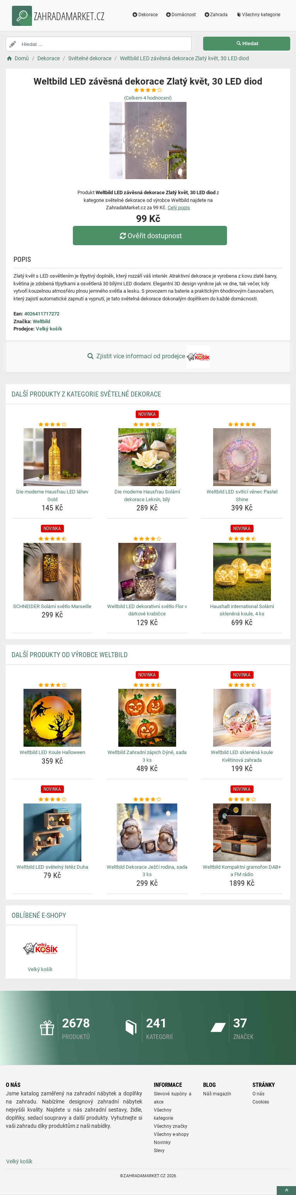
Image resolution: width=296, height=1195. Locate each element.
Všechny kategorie (257, 14)
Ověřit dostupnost (150, 236)
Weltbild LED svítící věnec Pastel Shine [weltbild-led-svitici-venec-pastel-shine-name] (242, 495)
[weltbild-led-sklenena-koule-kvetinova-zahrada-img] (242, 718)
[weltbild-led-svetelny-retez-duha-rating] (52, 799)
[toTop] (286, 1190)
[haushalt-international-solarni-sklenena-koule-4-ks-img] (242, 572)
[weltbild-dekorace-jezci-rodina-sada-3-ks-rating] (147, 799)
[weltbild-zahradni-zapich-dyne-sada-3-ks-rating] (147, 685)
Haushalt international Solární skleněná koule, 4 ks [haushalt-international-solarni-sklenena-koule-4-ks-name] (242, 610)
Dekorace (145, 14)
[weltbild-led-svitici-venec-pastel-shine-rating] (242, 425)
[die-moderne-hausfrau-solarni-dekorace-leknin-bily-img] (147, 457)
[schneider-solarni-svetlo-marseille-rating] (52, 539)
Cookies (260, 1102)
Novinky (162, 1142)
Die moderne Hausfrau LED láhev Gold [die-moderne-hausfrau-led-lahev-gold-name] (52, 495)
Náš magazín (217, 1094)
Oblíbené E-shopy (39, 915)
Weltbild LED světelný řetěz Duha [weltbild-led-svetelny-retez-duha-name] (52, 867)
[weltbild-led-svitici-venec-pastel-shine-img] (242, 457)
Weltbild (41, 321)
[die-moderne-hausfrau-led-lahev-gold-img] (52, 457)
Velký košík (49, 329)
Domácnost (180, 14)
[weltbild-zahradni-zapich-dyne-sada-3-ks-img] (147, 718)
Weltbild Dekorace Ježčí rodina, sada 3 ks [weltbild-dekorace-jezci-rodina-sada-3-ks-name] (147, 871)
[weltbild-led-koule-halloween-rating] (52, 685)
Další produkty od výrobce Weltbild (70, 655)
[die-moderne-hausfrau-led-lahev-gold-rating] (52, 425)
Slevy (159, 1150)
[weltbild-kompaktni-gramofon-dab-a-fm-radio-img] (242, 832)
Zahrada (216, 14)
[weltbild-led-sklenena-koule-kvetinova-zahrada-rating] (242, 685)
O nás (258, 1094)
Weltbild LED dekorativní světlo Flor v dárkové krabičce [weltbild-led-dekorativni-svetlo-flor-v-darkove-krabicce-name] (147, 610)
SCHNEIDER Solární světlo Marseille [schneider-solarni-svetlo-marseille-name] (52, 606)
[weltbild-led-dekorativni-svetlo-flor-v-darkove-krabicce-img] (147, 572)
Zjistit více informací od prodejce (148, 356)
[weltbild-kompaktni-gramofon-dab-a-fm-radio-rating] (242, 799)
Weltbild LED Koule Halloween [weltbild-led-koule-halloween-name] (52, 752)
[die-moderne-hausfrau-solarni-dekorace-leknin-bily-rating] (147, 425)
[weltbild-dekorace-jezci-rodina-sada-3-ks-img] (147, 832)
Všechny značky (170, 1126)
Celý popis (179, 207)
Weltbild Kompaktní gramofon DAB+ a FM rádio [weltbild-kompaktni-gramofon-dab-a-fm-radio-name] (242, 871)
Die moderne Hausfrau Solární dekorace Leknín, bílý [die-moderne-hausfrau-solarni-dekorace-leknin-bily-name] (147, 495)
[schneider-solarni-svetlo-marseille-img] (52, 572)
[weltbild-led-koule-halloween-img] (52, 718)
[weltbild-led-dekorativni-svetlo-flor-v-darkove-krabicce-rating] (147, 539)
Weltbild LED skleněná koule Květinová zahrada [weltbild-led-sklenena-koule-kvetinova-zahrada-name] (242, 756)
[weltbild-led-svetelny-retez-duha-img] (52, 832)
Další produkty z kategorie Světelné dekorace (86, 394)
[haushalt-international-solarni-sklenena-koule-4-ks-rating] (242, 539)
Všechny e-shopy (171, 1134)
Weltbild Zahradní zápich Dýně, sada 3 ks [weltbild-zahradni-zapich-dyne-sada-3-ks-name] (147, 756)
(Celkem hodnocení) (148, 98)
